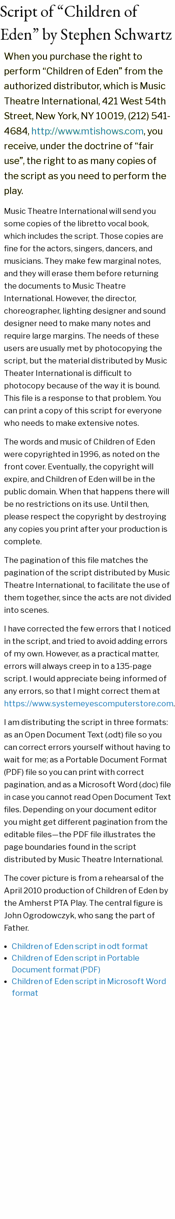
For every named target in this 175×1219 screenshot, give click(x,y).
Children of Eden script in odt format (80, 946)
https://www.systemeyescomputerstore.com (88, 703)
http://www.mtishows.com (87, 131)
